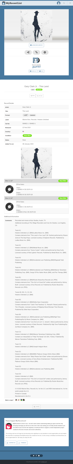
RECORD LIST (33, 71)
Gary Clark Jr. (30, 86)
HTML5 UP (44, 461)
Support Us (11, 443)
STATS (41, 71)
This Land (44, 86)
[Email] (39, 455)
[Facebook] (36, 455)
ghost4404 (36, 66)
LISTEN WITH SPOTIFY (36, 45)
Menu (70, 3)
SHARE (36, 406)
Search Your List (64, 3)
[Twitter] (34, 455)
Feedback (22, 443)
